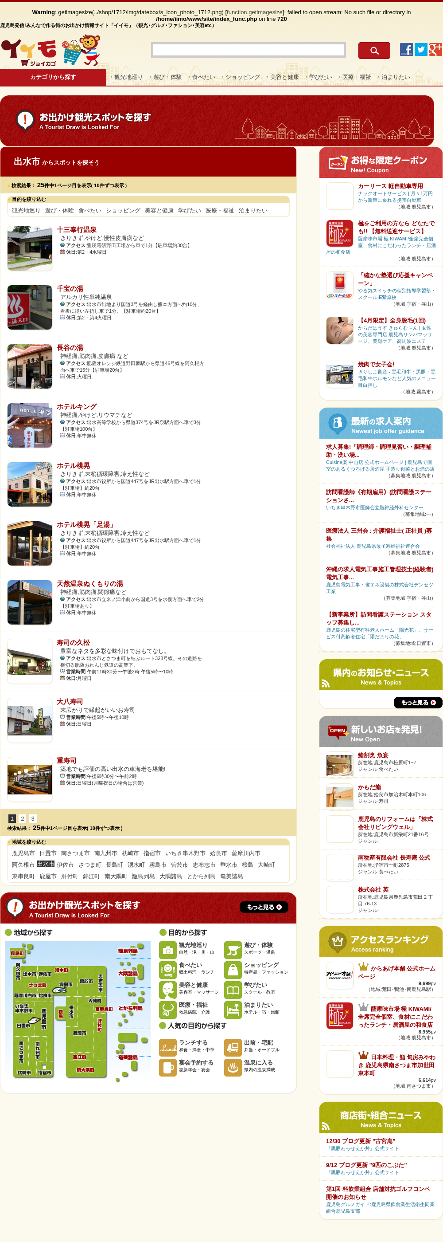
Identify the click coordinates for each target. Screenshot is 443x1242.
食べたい (89, 210)
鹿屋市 (48, 876)
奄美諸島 (231, 876)
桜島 (247, 864)
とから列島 (201, 876)
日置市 (48, 853)
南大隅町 (116, 876)
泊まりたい (253, 210)
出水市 (29, 974)
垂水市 (228, 864)
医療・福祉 (220, 210)
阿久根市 (23, 864)
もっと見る (264, 907)
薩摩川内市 (246, 853)
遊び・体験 (59, 210)
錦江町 (91, 876)
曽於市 (179, 864)
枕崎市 (130, 853)
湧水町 (136, 864)
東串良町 (23, 876)
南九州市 (105, 853)
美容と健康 (159, 210)
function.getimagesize (255, 12)
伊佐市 (65, 864)
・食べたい (201, 77)
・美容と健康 (281, 77)
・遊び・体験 (165, 77)
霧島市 (158, 864)
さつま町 (89, 864)
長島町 (114, 864)
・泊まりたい (393, 77)
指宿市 (152, 853)
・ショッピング (240, 77)
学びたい (189, 210)
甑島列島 (143, 876)
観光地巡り (26, 210)
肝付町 (69, 876)
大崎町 (266, 864)
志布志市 (204, 864)
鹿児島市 (23, 853)
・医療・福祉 (354, 77)
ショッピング (123, 210)
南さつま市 (75, 853)
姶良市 (218, 853)
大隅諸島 (171, 876)
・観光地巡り (126, 77)
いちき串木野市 (185, 853)
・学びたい (317, 77)
